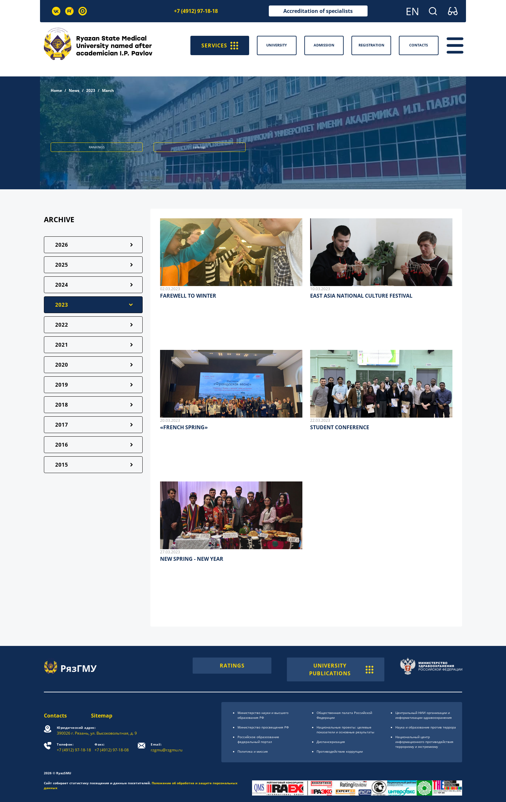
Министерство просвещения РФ (263, 727)
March (108, 90)
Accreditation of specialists (318, 11)
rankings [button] (199, 147)
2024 (61, 284)
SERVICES (219, 45)
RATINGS (232, 665)
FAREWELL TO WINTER (188, 295)
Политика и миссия (253, 751)
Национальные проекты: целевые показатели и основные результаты (345, 729)
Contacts (55, 715)
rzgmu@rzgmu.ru (166, 747)
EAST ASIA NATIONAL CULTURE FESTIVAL (361, 295)
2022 (61, 324)
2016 (61, 444)
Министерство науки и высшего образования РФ (263, 715)
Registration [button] (371, 45)
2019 (61, 384)
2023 (90, 90)
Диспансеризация (331, 741)
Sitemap (101, 715)
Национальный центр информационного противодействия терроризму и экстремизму (424, 742)
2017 (61, 424)
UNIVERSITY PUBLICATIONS (341, 669)
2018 (61, 404)
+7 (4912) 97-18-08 (112, 747)
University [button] (276, 45)
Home (56, 90)
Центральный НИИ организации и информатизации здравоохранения (423, 715)
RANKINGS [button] (97, 147)
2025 (61, 264)
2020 (61, 364)
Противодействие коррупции (340, 751)
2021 (61, 344)
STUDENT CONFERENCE (339, 427)
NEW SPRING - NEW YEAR (191, 558)
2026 (61, 244)
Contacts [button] (418, 45)
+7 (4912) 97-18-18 (196, 11)
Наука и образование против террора (425, 727)
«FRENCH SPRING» (184, 427)
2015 (61, 464)
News (74, 90)
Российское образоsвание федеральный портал (258, 739)
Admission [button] (324, 45)
